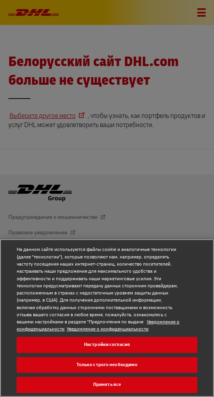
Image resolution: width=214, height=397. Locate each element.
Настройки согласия (107, 345)
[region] (107, 318)
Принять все (107, 385)
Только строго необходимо (107, 365)
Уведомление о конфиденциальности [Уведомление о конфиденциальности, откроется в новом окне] (108, 329)
